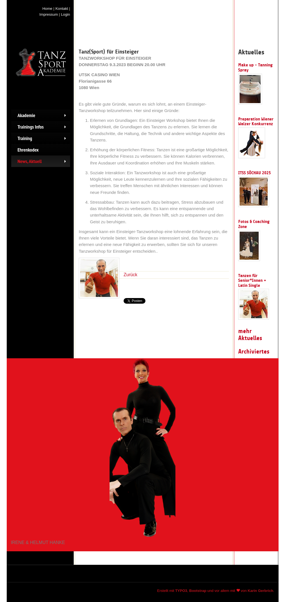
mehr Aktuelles (250, 334)
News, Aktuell (43, 162)
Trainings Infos (43, 128)
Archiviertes (253, 351)
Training (43, 139)
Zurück (130, 274)
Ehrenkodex (28, 150)
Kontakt (61, 8)
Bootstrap (197, 591)
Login (65, 14)
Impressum (49, 14)
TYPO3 (181, 591)
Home (47, 8)
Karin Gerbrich (260, 591)
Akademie (43, 116)
